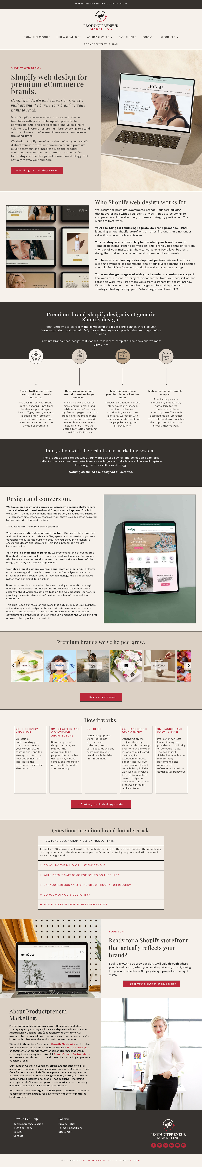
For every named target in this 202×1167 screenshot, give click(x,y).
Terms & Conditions (70, 1128)
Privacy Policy (66, 1124)
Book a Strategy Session (101, 44)
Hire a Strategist (68, 37)
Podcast (148, 37)
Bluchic (135, 1161)
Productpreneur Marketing (94, 1161)
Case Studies (127, 37)
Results (18, 1132)
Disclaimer (64, 1132)
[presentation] (13, 665)
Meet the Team (22, 1128)
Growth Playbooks (37, 37)
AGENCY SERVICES (100, 37)
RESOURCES (169, 37)
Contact (18, 1136)
